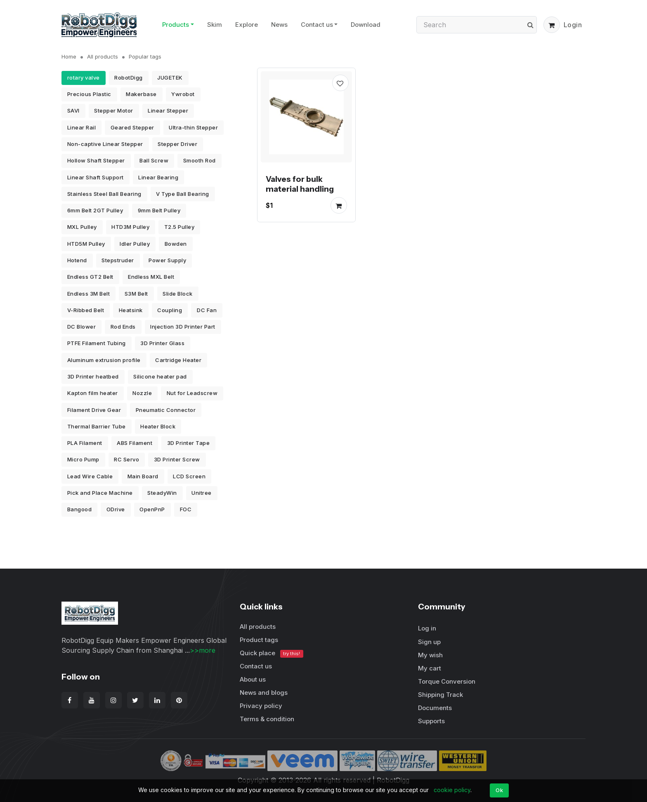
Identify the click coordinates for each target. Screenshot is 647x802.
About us (253, 679)
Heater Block (157, 426)
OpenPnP (152, 509)
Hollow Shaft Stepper (96, 160)
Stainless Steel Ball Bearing (104, 194)
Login (573, 25)
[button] (551, 24)
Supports (431, 721)
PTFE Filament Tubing (96, 343)
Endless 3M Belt (88, 293)
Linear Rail (81, 127)
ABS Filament (134, 443)
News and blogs (264, 692)
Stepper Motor (113, 110)
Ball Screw (153, 160)
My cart (429, 668)
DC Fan (207, 310)
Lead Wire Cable (90, 476)
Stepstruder (118, 260)
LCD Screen (189, 476)
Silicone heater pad (160, 376)
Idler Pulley (135, 243)
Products (175, 24)
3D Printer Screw (177, 459)
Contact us (317, 24)
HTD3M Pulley (130, 226)
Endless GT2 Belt (90, 276)
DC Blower (81, 326)
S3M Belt (136, 293)
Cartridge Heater (178, 360)
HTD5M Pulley (86, 243)
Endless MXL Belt (151, 276)
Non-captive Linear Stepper (105, 144)
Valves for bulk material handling (300, 183)
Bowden (176, 243)
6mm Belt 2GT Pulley (95, 210)
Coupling (169, 310)
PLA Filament (84, 443)
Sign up (429, 642)
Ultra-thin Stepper (193, 127)
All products (102, 56)
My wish (430, 655)
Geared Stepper (132, 127)
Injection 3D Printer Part (182, 326)
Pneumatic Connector (166, 410)
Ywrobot (183, 94)
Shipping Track (440, 695)
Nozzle (142, 393)
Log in (427, 628)
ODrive (115, 509)
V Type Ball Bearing (182, 194)
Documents (435, 708)
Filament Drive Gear (94, 410)
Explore (246, 24)
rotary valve (83, 77)
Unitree (201, 492)
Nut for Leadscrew (192, 393)
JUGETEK (170, 77)
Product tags (259, 640)
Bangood (79, 509)
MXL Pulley (82, 226)
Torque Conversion (446, 681)
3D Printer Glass (162, 343)
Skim (214, 24)
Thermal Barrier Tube (96, 426)
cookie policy (452, 789)
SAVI (73, 110)
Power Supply (167, 260)
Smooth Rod (199, 160)
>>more (202, 650)
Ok (499, 790)
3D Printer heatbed (93, 376)
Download (365, 24)
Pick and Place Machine (100, 492)
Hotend (77, 260)
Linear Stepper (168, 110)
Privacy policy (261, 706)
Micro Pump (83, 459)
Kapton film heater (92, 393)
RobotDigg (128, 77)
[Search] (476, 24)
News (279, 24)
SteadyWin (162, 492)
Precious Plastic (89, 94)
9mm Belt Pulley (159, 210)
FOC (186, 509)
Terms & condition (267, 719)
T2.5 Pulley (179, 226)
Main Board (143, 476)
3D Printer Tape (188, 443)
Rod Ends (123, 326)
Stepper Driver (177, 144)
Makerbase (141, 94)
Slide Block (178, 293)
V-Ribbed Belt (85, 310)
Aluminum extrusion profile (104, 360)
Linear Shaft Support (95, 177)
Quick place (271, 653)
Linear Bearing (158, 177)
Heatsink (131, 310)
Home (68, 56)
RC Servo (126, 459)
